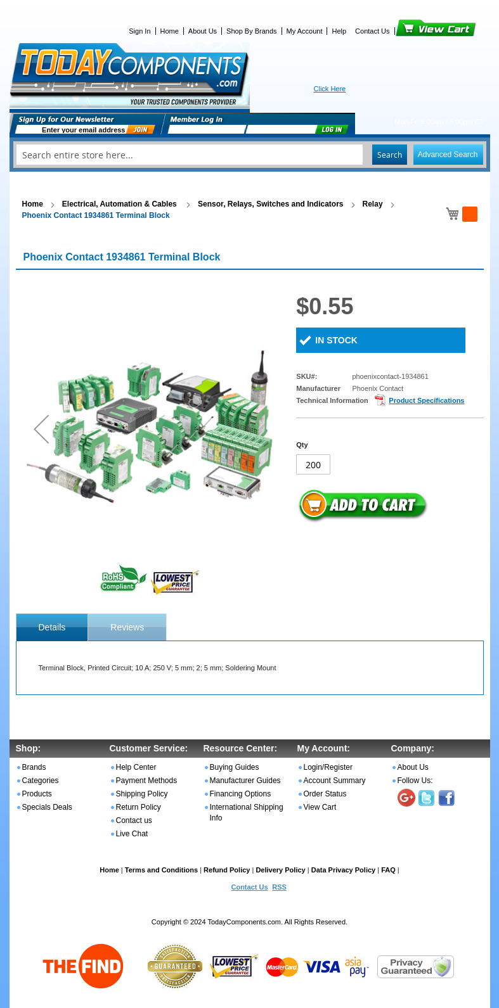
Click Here (330, 89)
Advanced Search (448, 154)
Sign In (139, 31)
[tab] (52, 627)
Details (52, 627)
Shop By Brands (251, 31)
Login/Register (328, 767)
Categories (40, 780)
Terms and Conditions (161, 870)
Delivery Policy (280, 870)
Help (339, 31)
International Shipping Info (246, 812)
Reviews (127, 627)
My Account (305, 31)
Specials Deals (47, 807)
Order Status (325, 793)
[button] (41, 428)
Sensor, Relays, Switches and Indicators (270, 204)
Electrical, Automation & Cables (120, 204)
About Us (202, 31)
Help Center (136, 767)
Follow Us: (415, 780)
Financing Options (240, 793)
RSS (279, 887)
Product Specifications (426, 400)
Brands (34, 767)
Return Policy (138, 807)
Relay (373, 204)
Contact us (134, 820)
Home (169, 31)
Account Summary (335, 780)
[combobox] (249, 154)
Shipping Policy (142, 793)
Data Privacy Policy (343, 870)
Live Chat (132, 833)
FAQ (388, 870)
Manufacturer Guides (245, 780)
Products (37, 793)
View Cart (414, 31)
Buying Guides (234, 767)
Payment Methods (147, 780)
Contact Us (372, 31)
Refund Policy (227, 870)
